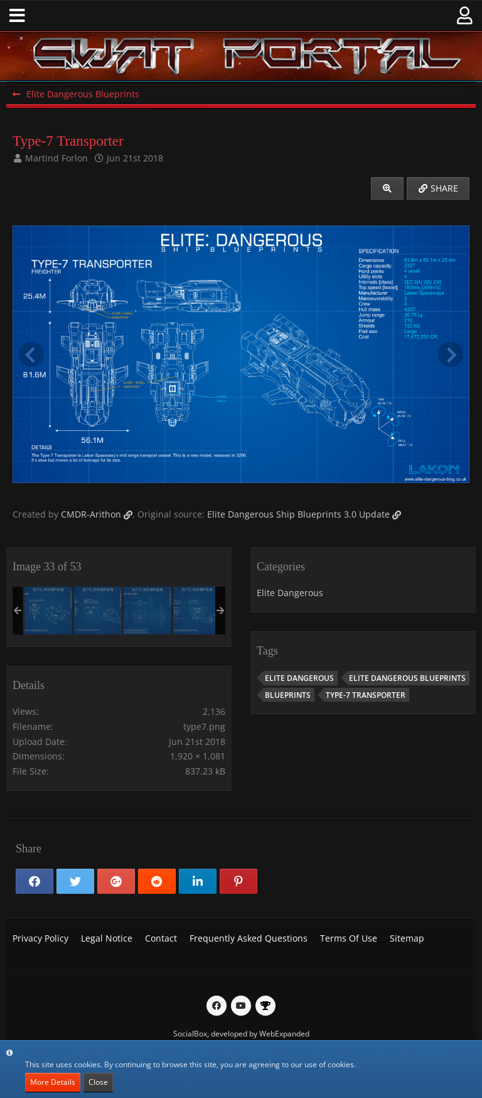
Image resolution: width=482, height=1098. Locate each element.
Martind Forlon (56, 158)
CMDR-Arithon (91, 514)
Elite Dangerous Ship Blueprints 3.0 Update (298, 514)
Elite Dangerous (290, 593)
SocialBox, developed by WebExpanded (241, 1033)
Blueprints (288, 695)
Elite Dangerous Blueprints (407, 678)
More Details (52, 1082)
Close (98, 1082)
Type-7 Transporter (365, 695)
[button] (17, 16)
